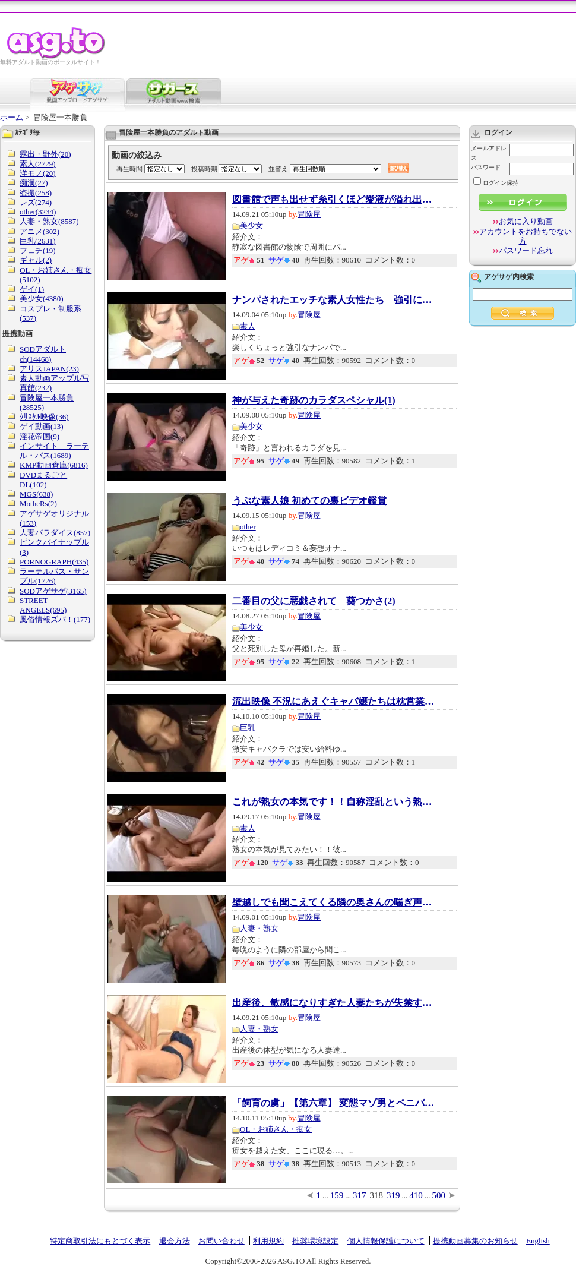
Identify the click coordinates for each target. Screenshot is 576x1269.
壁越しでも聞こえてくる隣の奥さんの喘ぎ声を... (333, 902)
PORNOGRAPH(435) (54, 561)
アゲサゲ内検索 (509, 277)
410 (416, 1195)
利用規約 (268, 1240)
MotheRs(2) (38, 503)
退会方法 (174, 1240)
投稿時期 (204, 168)
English (538, 1240)
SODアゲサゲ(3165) (53, 590)
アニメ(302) (39, 231)
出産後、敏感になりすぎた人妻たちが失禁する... (333, 1003)
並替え (278, 168)
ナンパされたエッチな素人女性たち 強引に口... (333, 300)
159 (337, 1195)
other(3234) (38, 211)
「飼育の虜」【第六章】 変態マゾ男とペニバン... (333, 1103)
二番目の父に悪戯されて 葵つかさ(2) (313, 601)
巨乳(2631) (38, 240)
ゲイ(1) (32, 289)
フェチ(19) (38, 250)
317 (359, 1195)
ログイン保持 (495, 182)
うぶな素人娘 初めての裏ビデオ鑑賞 (309, 501)
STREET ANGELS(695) (43, 605)
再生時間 (129, 168)
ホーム (11, 117)
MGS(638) (36, 494)
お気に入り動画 (526, 221)
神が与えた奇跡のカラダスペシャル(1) (313, 400)
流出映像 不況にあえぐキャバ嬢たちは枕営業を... (333, 701)
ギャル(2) (36, 259)
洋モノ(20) (38, 173)
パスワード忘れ (526, 250)
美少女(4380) (42, 298)
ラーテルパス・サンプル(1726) (54, 576)
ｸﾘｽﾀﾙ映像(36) (44, 416)
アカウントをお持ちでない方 (525, 236)
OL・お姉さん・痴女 (276, 1129)
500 (439, 1195)
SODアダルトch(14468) (43, 354)
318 (377, 1195)
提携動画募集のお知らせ (475, 1240)
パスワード (486, 167)
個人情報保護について (386, 1240)
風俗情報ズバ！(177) (55, 619)
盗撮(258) (36, 192)
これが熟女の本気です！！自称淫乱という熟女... (333, 802)
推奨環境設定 (315, 1240)
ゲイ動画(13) (42, 426)
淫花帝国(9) (39, 436)
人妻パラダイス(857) (55, 532)
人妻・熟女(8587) (49, 221)
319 (393, 1195)
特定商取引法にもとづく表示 (100, 1240)
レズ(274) (36, 202)
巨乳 (247, 727)
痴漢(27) (34, 182)
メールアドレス (489, 153)
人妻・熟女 (259, 928)
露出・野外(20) (45, 154)
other (248, 526)
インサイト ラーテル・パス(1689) (54, 450)
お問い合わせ (221, 1240)
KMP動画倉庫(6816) (54, 464)
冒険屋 (309, 214)
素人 (247, 325)
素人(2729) (38, 163)
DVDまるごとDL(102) (43, 480)
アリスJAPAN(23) (49, 368)
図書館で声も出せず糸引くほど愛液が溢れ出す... (333, 199)
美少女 (251, 225)
